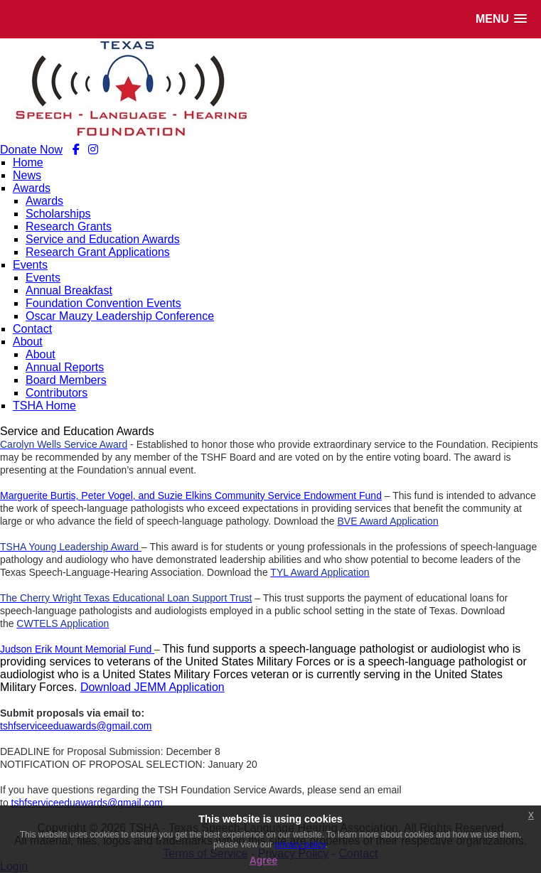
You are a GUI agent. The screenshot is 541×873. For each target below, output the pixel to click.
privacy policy (300, 845)
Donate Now (31, 150)
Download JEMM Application (152, 687)
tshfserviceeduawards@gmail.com (75, 726)
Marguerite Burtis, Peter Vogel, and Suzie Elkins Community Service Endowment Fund (191, 495)
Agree (264, 860)
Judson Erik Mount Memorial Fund (75, 649)
